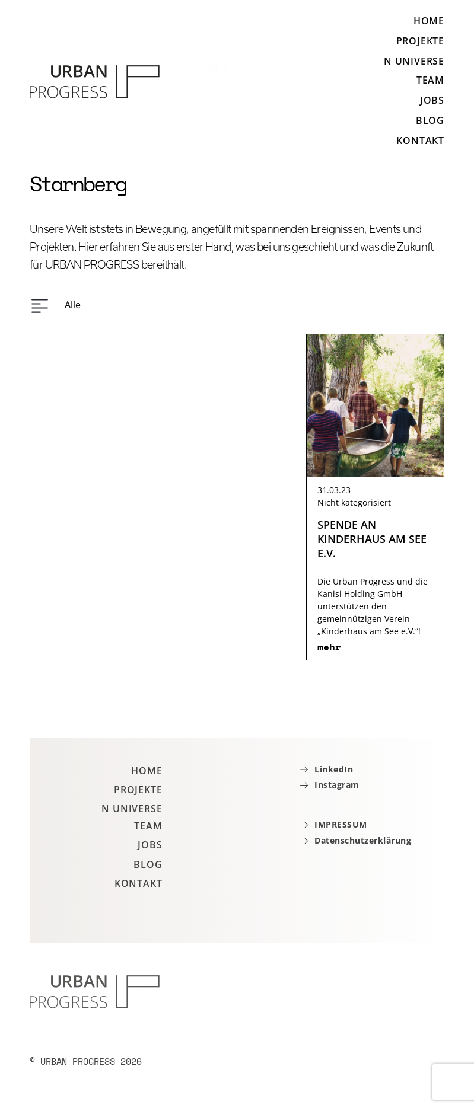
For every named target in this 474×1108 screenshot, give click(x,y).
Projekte (420, 40)
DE (213, 68)
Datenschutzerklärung (362, 841)
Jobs (432, 100)
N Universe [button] (414, 61)
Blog (430, 120)
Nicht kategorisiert (354, 502)
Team (430, 80)
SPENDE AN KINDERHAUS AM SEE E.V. (372, 539)
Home (428, 21)
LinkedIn (333, 770)
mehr (329, 647)
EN (238, 68)
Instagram (337, 785)
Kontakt (420, 140)
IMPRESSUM (340, 825)
